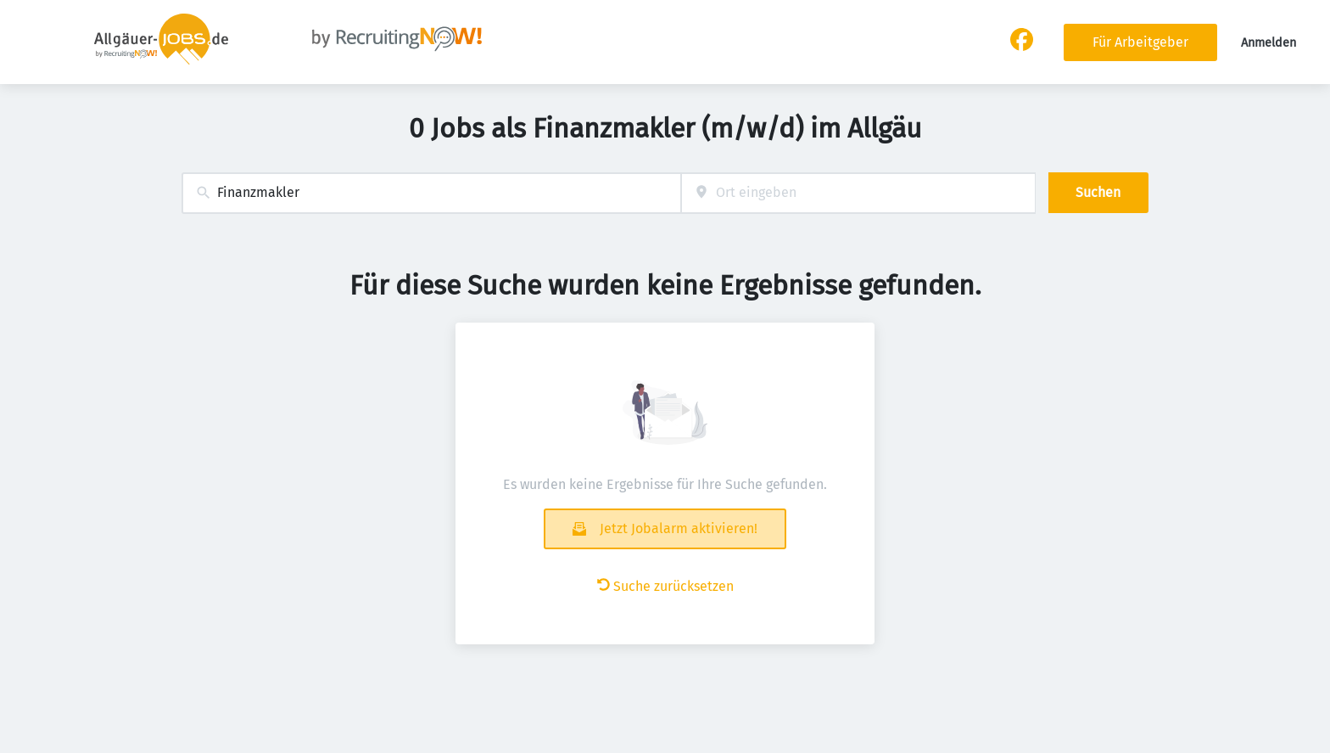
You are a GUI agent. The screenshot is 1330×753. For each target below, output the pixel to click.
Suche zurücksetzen (665, 586)
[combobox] (431, 193)
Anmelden (1268, 43)
